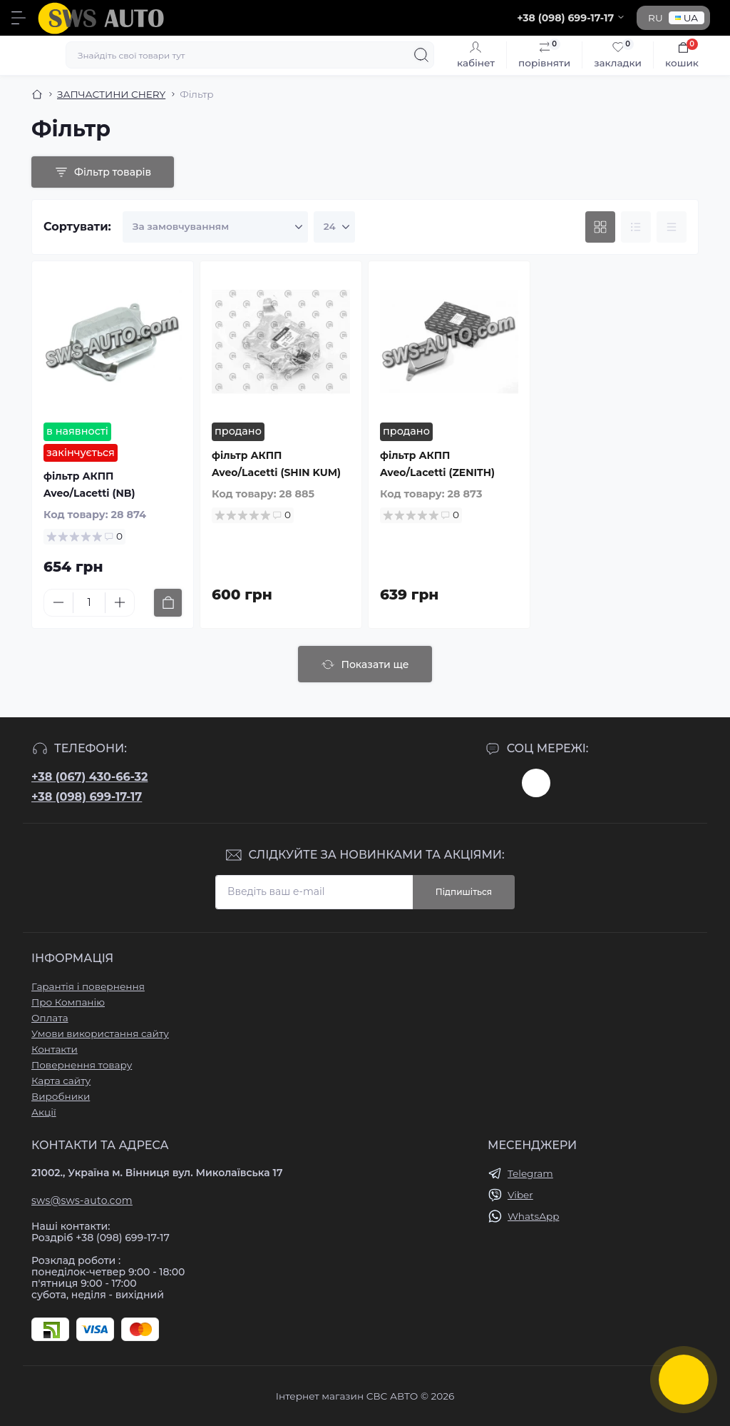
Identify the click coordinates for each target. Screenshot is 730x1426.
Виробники (60, 1096)
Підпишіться (464, 891)
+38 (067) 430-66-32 (89, 777)
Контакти (54, 1049)
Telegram (530, 1173)
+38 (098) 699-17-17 (86, 797)
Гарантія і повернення (88, 986)
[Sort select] (215, 227)
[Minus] (58, 602)
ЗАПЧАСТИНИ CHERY (111, 94)
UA (686, 18)
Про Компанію (68, 1002)
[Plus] (120, 602)
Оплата (49, 1017)
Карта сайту (61, 1080)
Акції (43, 1112)
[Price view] (672, 227)
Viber (520, 1194)
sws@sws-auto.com (82, 1200)
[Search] (421, 55)
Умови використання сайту (100, 1033)
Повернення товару (81, 1065)
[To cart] (168, 603)
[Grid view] (600, 227)
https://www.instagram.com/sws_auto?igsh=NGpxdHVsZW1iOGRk (536, 783)
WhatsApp (533, 1216)
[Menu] (18, 18)
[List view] (636, 227)
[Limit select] (334, 227)
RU (655, 18)
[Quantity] (89, 602)
